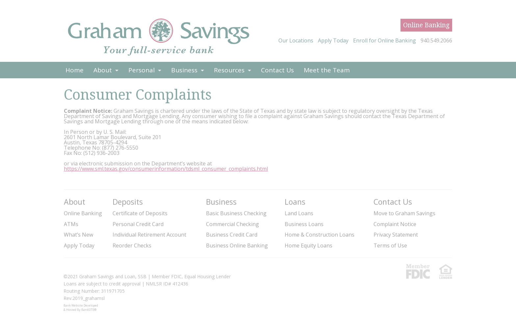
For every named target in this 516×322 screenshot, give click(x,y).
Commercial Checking (232, 224)
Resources (229, 70)
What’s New (78, 234)
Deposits (128, 201)
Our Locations (295, 40)
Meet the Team (327, 70)
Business (184, 70)
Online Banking (426, 25)
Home (74, 70)
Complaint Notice (395, 224)
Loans (295, 201)
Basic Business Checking (236, 213)
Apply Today (333, 40)
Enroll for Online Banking (384, 40)
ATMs (71, 224)
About (102, 70)
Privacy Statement (396, 234)
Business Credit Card (231, 234)
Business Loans (304, 224)
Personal (141, 70)
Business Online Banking (237, 245)
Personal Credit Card (138, 224)
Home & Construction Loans (319, 234)
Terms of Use (390, 245)
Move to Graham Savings (404, 213)
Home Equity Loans (308, 245)
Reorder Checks (132, 245)
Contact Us (277, 70)
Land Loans (299, 213)
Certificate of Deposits (140, 213)
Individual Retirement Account (149, 234)
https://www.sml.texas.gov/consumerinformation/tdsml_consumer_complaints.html (166, 168)
